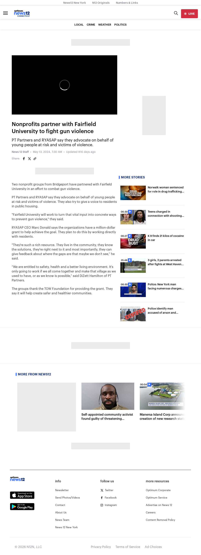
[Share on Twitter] (29, 158)
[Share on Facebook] (23, 158)
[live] (189, 13)
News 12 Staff (20, 152)
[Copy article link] (34, 158)
